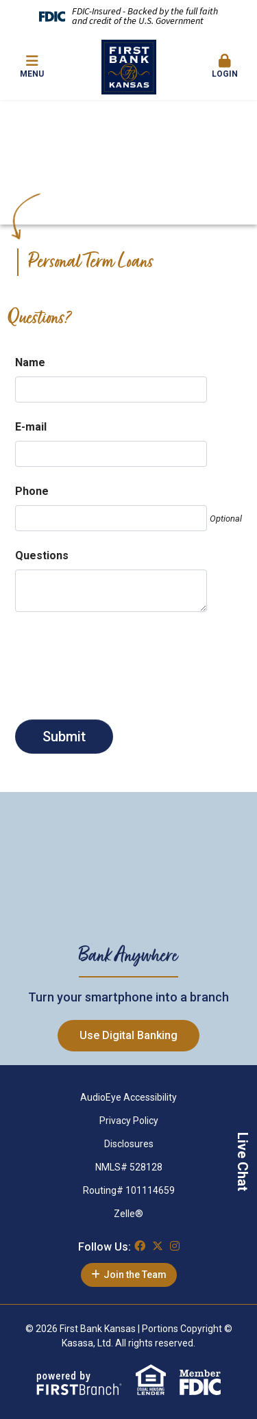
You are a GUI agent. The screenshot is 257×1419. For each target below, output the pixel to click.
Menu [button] (32, 66)
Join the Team (135, 1274)
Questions (42, 555)
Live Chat (242, 1161)
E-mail (31, 426)
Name (30, 362)
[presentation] (119, 660)
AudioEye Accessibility (128, 1097)
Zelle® (128, 1213)
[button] (225, 67)
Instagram (175, 1245)
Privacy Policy (128, 1120)
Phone (32, 491)
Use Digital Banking (128, 1035)
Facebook (139, 1245)
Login (225, 66)
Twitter (157, 1245)
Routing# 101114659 (129, 1190)
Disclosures (129, 1143)
